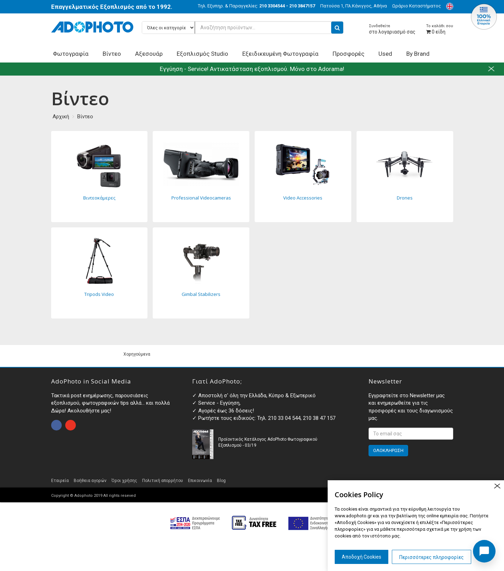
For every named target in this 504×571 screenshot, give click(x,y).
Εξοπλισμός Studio (202, 53)
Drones (405, 176)
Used (385, 53)
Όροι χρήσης (124, 480)
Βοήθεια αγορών (90, 480)
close (497, 486)
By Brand (418, 53)
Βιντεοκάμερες (99, 176)
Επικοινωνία (200, 480)
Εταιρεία (60, 480)
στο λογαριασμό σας (392, 29)
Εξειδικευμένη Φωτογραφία (280, 53)
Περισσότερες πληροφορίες (431, 557)
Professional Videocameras (201, 176)
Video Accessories (303, 176)
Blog (221, 480)
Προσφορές (348, 53)
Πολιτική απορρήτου (162, 480)
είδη (439, 29)
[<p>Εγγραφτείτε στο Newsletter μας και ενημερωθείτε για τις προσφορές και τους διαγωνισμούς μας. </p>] (411, 434)
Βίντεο (112, 53)
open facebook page (56, 425)
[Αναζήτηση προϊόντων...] (242, 28)
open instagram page (70, 425)
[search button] (337, 28)
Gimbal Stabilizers (201, 273)
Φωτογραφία (71, 53)
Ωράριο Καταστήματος (416, 5)
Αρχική (61, 116)
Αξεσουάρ (149, 53)
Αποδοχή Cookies (361, 557)
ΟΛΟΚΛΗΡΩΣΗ (388, 450)
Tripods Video (99, 273)
